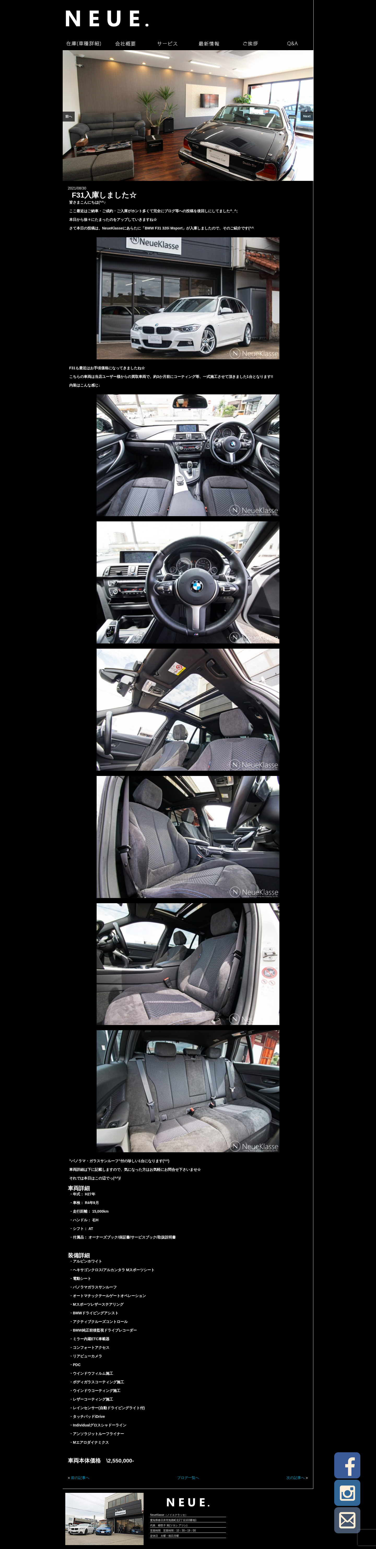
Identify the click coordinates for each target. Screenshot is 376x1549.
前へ (68, 116)
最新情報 (209, 43)
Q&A (292, 43)
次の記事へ (295, 1478)
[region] (188, 115)
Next (306, 116)
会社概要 (125, 43)
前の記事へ (80, 1478)
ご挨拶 (251, 43)
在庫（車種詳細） (83, 43)
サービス (167, 43)
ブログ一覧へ (188, 1478)
